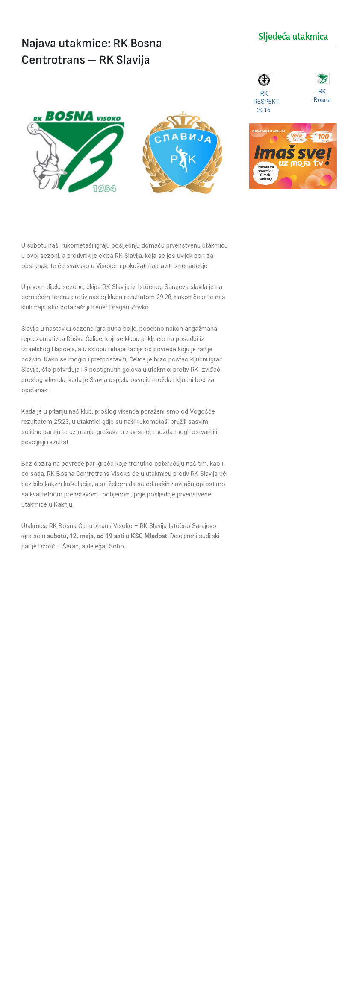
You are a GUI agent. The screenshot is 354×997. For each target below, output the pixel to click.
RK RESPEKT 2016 (266, 102)
